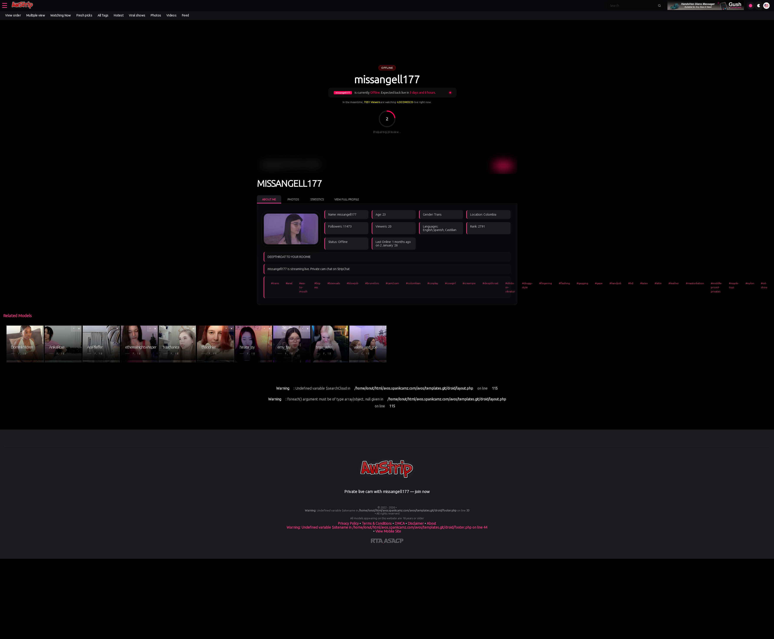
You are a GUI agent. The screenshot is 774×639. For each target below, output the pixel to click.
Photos (156, 15)
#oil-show (764, 285)
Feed (185, 15)
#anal (289, 283)
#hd (630, 283)
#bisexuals (333, 283)
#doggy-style (527, 285)
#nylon (750, 283)
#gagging (582, 283)
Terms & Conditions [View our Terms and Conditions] (377, 523)
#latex (644, 283)
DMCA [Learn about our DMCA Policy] (400, 523)
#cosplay (432, 283)
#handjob (615, 283)
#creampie (469, 283)
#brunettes (372, 283)
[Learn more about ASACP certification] (393, 542)
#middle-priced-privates (716, 287)
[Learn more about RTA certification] (377, 542)
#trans (275, 283)
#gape (599, 283)
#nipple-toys (734, 285)
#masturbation (695, 283)
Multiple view (35, 15)
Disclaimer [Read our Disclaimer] (416, 523)
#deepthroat (490, 283)
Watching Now (60, 15)
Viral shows (137, 15)
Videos (171, 15)
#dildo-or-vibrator (510, 287)
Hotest (118, 15)
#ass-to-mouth (303, 287)
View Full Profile (346, 199)
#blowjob (352, 283)
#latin (658, 283)
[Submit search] (659, 6)
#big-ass (317, 285)
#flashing (564, 283)
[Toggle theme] (758, 5)
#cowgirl (450, 283)
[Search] (632, 5)
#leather (674, 283)
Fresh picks (84, 15)
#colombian (413, 283)
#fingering (545, 283)
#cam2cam (392, 283)
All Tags (103, 15)
